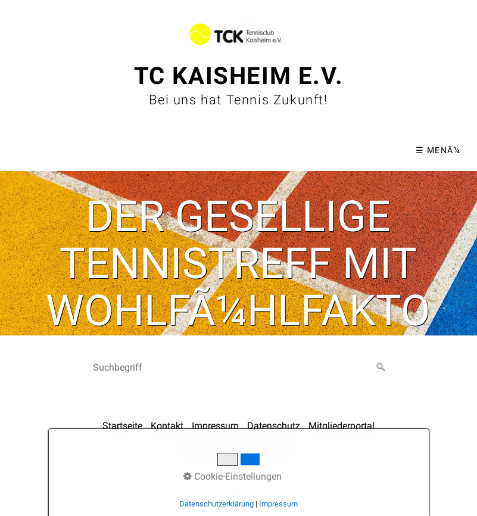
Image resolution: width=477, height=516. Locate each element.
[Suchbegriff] (239, 368)
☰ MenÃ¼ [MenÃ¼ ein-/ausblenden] (438, 150)
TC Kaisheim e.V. (239, 76)
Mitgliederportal (341, 425)
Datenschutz (273, 425)
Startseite (122, 425)
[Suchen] (381, 368)
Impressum (215, 425)
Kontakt (167, 425)
